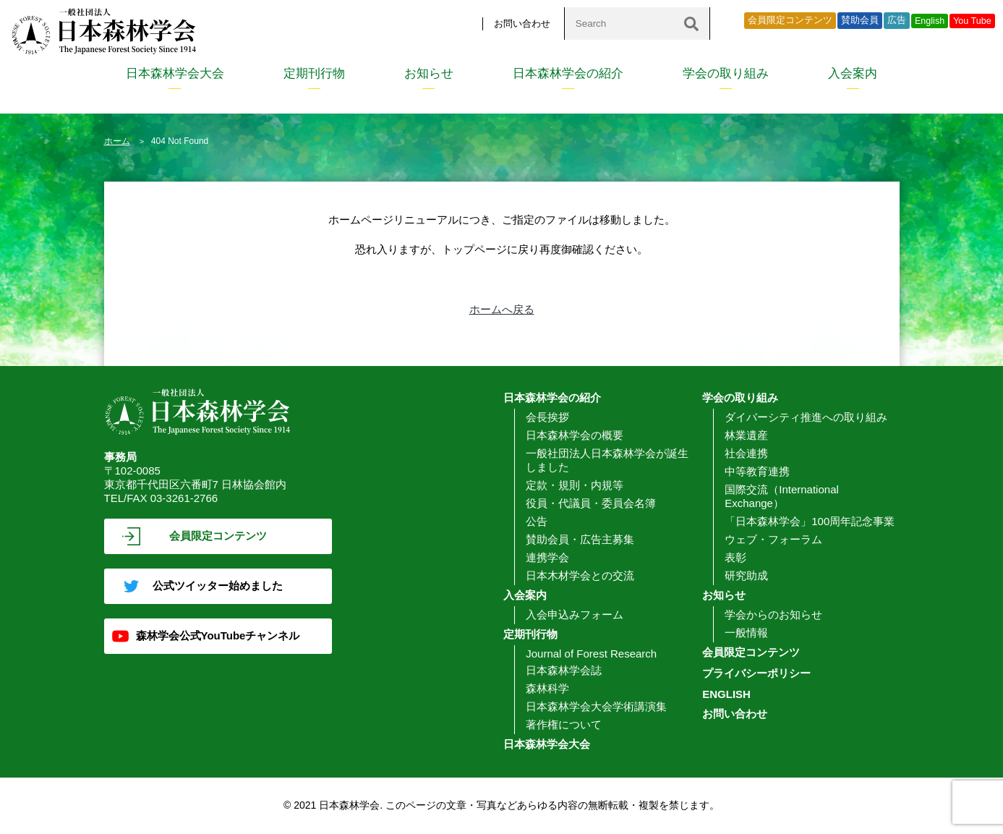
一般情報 (746, 632)
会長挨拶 (547, 417)
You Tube (972, 21)
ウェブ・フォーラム (773, 539)
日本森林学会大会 (175, 73)
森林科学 (547, 688)
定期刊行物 (314, 73)
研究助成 (746, 575)
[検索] (691, 23)
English (929, 21)
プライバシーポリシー (756, 673)
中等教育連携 (757, 471)
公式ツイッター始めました (218, 585)
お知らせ (428, 73)
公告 (536, 521)
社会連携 (746, 453)
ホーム (117, 141)
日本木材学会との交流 (580, 575)
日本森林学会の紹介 (568, 73)
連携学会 (547, 557)
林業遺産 (746, 435)
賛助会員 (860, 20)
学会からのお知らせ (773, 614)
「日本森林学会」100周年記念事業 (810, 521)
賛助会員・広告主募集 (580, 539)
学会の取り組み (726, 73)
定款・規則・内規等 (574, 485)
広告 (896, 20)
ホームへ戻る (501, 309)
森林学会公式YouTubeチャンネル (218, 635)
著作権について (564, 724)
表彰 (735, 557)
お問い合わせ (522, 23)
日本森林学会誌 (564, 670)
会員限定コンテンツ (790, 20)
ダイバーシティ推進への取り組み (806, 417)
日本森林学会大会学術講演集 (596, 706)
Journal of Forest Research (591, 653)
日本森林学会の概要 (574, 435)
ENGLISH (726, 694)
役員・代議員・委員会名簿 (591, 503)
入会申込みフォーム (574, 614)
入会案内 (852, 73)
